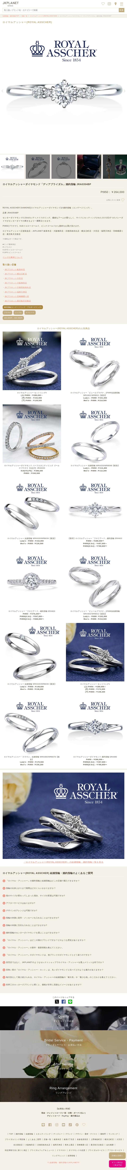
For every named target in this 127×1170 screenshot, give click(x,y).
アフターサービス (114, 1150)
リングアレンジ (58, 1156)
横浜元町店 (109, 1139)
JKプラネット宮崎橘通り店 (17, 296)
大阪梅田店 (30, 1145)
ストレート (30, 312)
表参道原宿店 (82, 1139)
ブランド (69, 1134)
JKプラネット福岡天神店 (16, 292)
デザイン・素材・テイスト (86, 1134)
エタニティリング (43, 1134)
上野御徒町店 (96, 1139)
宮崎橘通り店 (82, 1145)
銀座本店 (57, 1139)
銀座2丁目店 (69, 1139)
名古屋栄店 (18, 1145)
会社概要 (110, 1145)
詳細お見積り (117, 1156)
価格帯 (103, 1134)
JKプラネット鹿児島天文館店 (18, 301)
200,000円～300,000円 (13, 318)
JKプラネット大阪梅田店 (16, 283)
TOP (11, 1134)
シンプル (18, 312)
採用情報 (71, 1156)
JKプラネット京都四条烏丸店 (18, 287)
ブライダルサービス (96, 1150)
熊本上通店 (69, 1145)
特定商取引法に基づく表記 (16, 1150)
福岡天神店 (57, 1145)
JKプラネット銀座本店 (15, 269)
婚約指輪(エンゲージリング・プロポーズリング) (23, 307)
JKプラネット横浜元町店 (16, 274)
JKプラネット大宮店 (14, 278)
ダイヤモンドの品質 (77, 1150)
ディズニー (58, 1134)
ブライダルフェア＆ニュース (42, 1150)
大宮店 (119, 1139)
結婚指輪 (29, 1134)
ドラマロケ (61, 1150)
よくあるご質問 (34, 1139)
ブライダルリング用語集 (15, 1139)
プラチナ (7, 312)
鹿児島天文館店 (97, 1145)
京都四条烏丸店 (43, 1145)
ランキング (113, 1134)
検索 (122, 10)
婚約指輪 (19, 1134)
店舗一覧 (47, 1139)
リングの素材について (13, 257)
